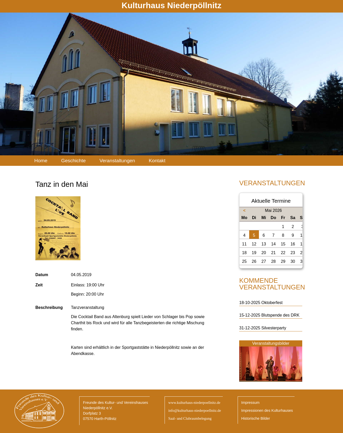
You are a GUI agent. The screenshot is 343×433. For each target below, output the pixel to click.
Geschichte (73, 160)
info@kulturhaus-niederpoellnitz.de (194, 410)
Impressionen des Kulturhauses (267, 410)
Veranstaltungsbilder (270, 343)
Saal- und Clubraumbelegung (189, 418)
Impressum (250, 402)
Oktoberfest (272, 302)
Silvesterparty (273, 328)
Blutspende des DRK (280, 315)
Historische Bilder (255, 418)
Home (40, 160)
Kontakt (157, 160)
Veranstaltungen (117, 160)
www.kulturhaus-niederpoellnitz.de (194, 402)
